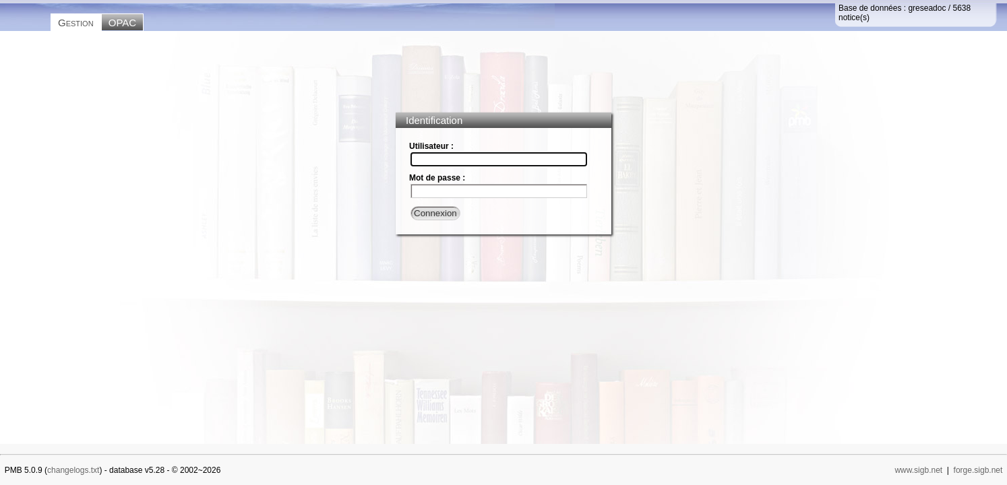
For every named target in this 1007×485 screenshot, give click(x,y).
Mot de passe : (437, 178)
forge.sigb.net (978, 470)
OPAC (122, 22)
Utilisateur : (431, 146)
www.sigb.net (918, 470)
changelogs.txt (73, 470)
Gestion (76, 22)
